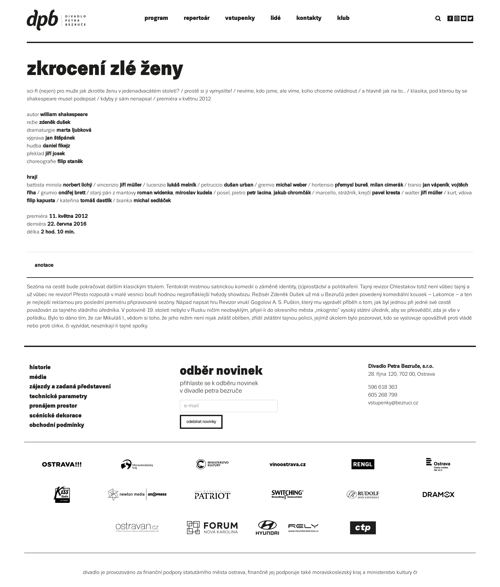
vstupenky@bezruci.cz (393, 403)
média (37, 377)
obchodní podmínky (56, 425)
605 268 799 (382, 395)
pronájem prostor (53, 406)
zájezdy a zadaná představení (70, 387)
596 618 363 (382, 387)
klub (343, 18)
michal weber (291, 185)
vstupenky (240, 18)
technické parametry (58, 396)
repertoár (197, 18)
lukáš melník (181, 185)
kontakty (308, 18)
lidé (276, 18)
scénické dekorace (55, 416)
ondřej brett (71, 193)
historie (40, 367)
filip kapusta (41, 200)
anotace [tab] (44, 265)
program (156, 18)
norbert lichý (77, 185)
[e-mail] (229, 406)
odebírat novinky (201, 422)
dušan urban (238, 185)
